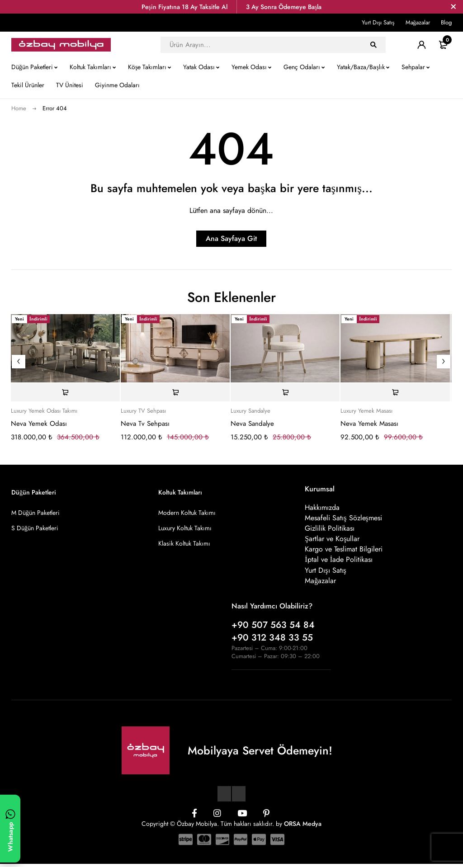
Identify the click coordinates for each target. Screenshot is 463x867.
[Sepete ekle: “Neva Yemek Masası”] (394, 392)
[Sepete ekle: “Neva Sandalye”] (285, 392)
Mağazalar (418, 22)
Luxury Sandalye (250, 411)
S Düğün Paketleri (34, 527)
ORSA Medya (302, 827)
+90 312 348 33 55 (272, 640)
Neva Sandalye (252, 424)
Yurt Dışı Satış (378, 22)
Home (18, 108)
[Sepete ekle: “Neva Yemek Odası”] (65, 392)
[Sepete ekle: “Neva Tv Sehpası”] (175, 392)
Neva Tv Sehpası (145, 424)
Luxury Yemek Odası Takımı (44, 411)
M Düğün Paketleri (35, 512)
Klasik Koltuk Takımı (184, 543)
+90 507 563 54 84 (273, 628)
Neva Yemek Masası (369, 424)
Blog (446, 22)
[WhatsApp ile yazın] (10, 828)
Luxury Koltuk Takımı (185, 527)
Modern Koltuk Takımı (187, 512)
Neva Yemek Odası (39, 424)
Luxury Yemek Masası (366, 411)
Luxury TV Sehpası (143, 411)
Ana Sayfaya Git (231, 238)
